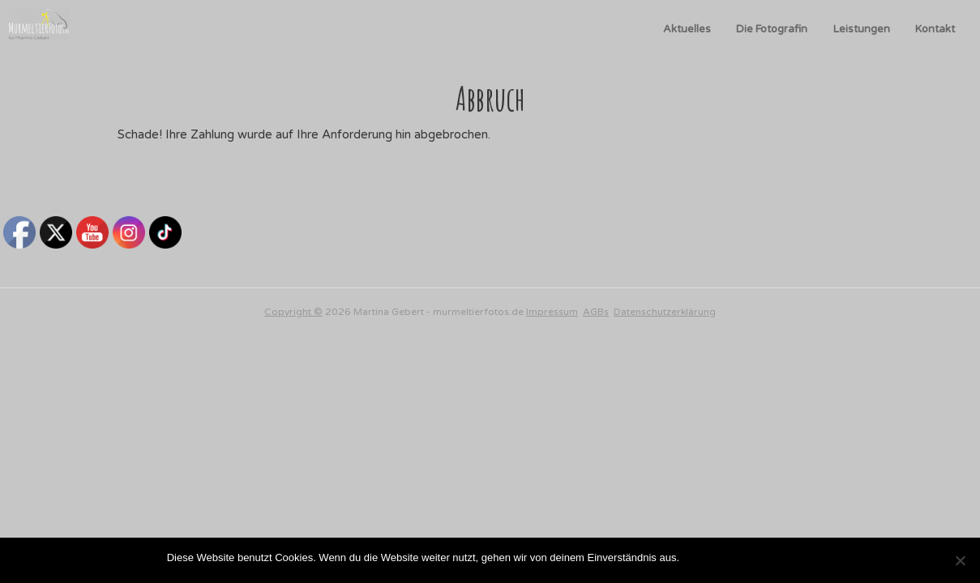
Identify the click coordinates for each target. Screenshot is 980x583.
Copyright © (293, 311)
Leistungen (861, 29)
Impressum (552, 311)
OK (695, 557)
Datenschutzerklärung (665, 311)
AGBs (596, 311)
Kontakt (935, 29)
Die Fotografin (771, 29)
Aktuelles (687, 29)
